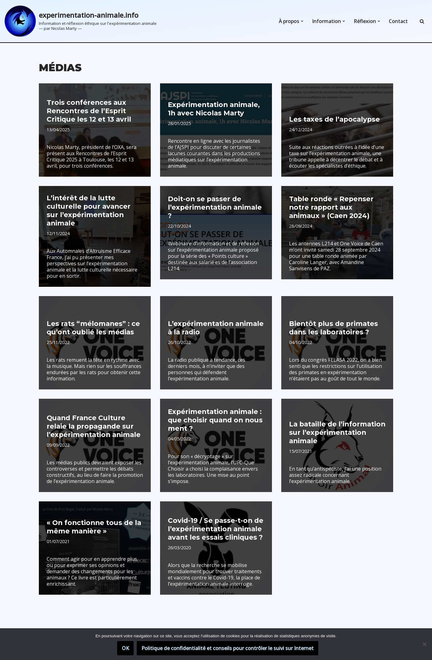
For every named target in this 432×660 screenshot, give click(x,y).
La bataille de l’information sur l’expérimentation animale (335, 425)
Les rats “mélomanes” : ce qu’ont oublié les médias (92, 320)
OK (125, 648)
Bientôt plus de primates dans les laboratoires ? (331, 320)
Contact (398, 21)
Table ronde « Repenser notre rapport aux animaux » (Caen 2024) (330, 208)
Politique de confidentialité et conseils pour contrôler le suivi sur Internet (227, 648)
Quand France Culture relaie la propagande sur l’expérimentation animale (91, 419)
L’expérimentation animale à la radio (214, 320)
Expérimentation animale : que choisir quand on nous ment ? (213, 413)
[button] (302, 21)
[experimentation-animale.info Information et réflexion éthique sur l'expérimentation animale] (81, 21)
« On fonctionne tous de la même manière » (92, 520)
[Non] (424, 644)
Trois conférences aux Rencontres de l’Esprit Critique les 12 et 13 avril (87, 111)
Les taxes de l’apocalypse (333, 119)
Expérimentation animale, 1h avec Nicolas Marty (212, 109)
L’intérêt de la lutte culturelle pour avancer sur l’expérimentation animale (93, 208)
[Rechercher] (422, 21)
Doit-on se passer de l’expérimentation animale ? (215, 212)
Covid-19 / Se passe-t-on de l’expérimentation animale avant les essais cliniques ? (214, 522)
